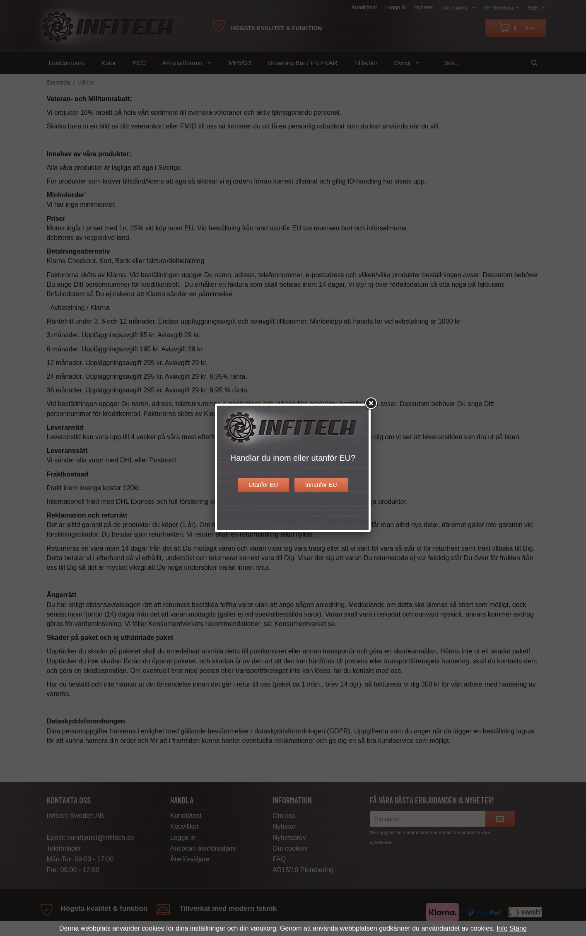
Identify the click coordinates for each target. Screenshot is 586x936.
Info (502, 928)
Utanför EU (263, 484)
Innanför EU (321, 484)
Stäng (518, 928)
